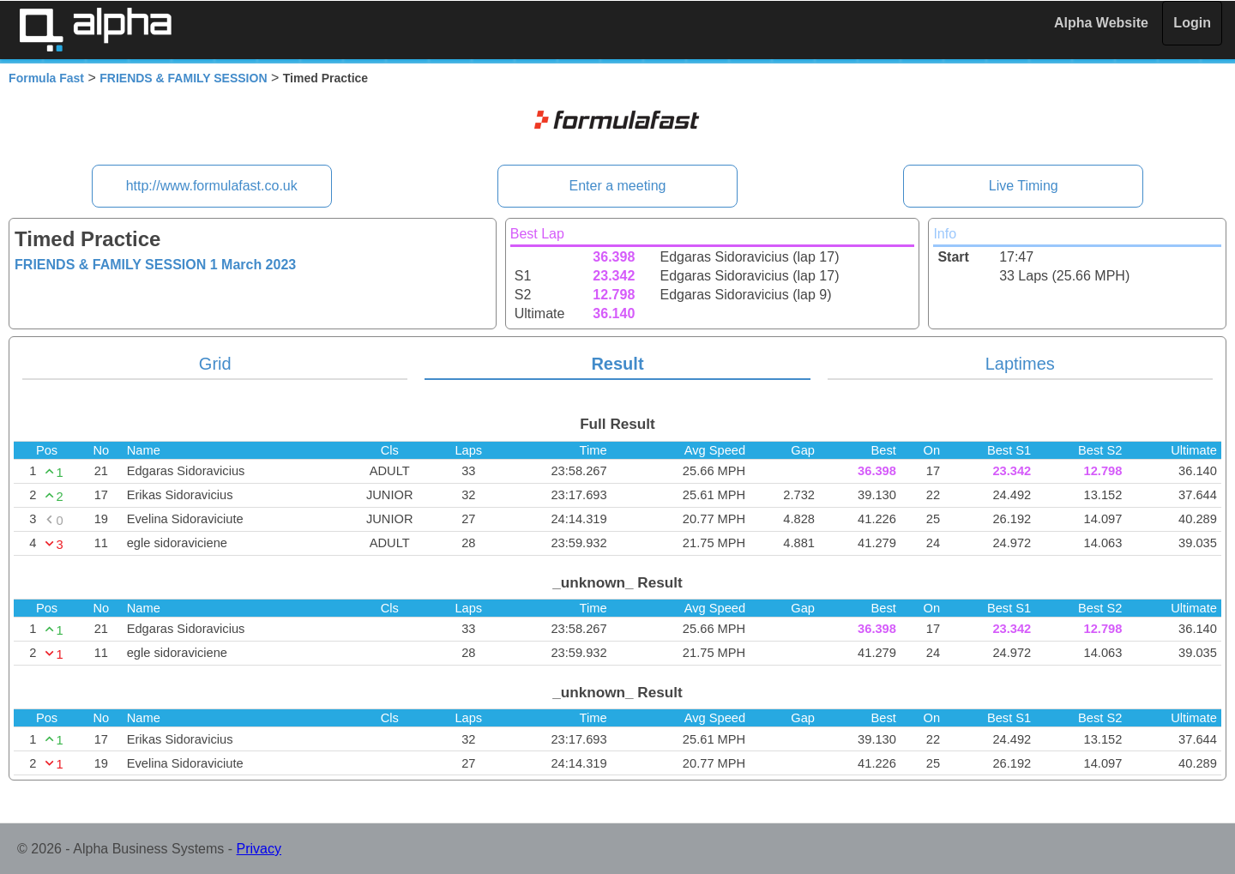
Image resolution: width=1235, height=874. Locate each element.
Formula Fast (46, 78)
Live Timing (1023, 185)
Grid (215, 363)
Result (617, 363)
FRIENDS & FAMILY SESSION (183, 78)
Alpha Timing (95, 29)
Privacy (259, 848)
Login (1192, 22)
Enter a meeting (617, 185)
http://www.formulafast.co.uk (212, 185)
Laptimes (1020, 363)
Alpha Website (1101, 22)
